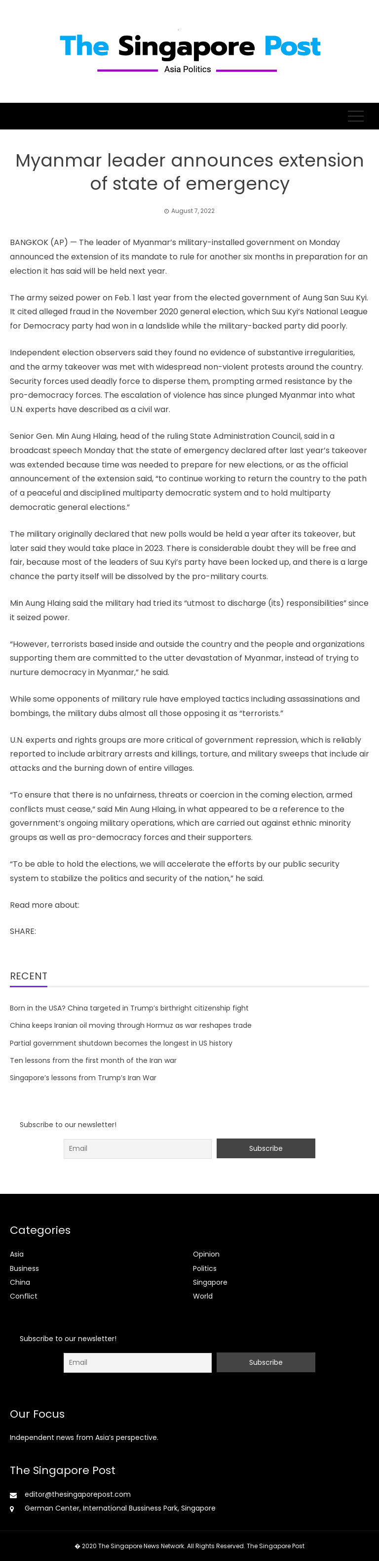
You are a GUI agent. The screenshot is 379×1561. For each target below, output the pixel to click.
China (20, 1282)
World (203, 1296)
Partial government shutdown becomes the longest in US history (121, 1043)
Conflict (24, 1296)
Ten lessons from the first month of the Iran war (93, 1060)
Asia (17, 1254)
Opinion (206, 1254)
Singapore (210, 1282)
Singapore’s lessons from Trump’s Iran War (83, 1078)
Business (24, 1268)
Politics (205, 1268)
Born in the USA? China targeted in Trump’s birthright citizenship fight (129, 1008)
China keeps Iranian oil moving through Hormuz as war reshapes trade (131, 1025)
